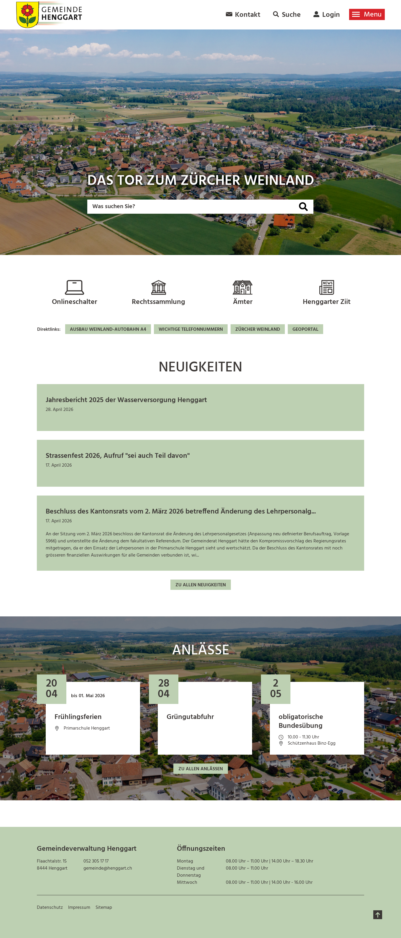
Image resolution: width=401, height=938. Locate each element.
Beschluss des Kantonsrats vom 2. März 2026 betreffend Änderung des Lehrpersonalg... (181, 511)
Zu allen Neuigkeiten (200, 585)
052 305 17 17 (96, 861)
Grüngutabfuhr (190, 717)
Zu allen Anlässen (200, 769)
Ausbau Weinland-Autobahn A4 (108, 329)
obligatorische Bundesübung (301, 721)
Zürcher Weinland (257, 329)
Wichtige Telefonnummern (191, 329)
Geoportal (305, 329)
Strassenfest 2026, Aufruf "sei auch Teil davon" (118, 456)
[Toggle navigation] (367, 14)
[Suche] (303, 207)
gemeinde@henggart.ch (107, 868)
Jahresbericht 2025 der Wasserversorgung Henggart (126, 400)
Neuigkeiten (200, 368)
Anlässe (200, 651)
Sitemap (104, 907)
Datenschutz (50, 907)
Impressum (79, 907)
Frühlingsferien (78, 717)
